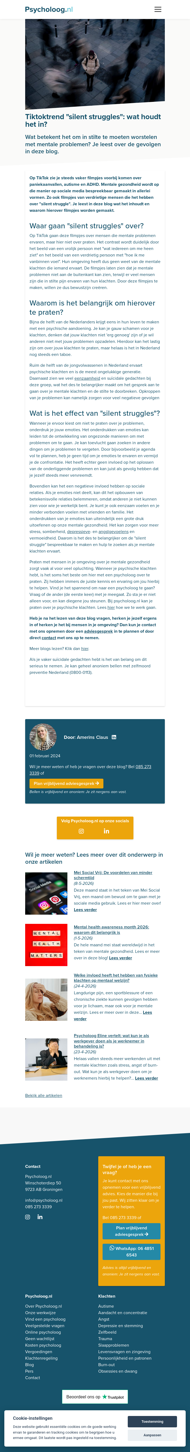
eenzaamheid (87, 378)
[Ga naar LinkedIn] (107, 832)
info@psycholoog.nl (44, 1200)
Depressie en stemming (120, 1326)
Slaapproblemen (113, 1345)
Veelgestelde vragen (44, 1326)
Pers (29, 1371)
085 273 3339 (38, 1207)
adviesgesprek (98, 631)
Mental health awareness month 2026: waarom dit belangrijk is (111, 929)
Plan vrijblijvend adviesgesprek (66, 783)
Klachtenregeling (41, 1358)
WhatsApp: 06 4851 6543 (132, 1251)
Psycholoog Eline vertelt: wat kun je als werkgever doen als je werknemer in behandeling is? (111, 1040)
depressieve (78, 531)
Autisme (106, 1306)
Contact (32, 1378)
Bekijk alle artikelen (43, 1095)
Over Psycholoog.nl (43, 1306)
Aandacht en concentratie (122, 1313)
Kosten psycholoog (43, 1345)
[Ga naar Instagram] (82, 832)
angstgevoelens (114, 531)
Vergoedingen (38, 1352)
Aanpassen (152, 1435)
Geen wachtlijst (39, 1339)
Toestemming (152, 1421)
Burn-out (106, 1365)
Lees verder (85, 910)
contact (49, 638)
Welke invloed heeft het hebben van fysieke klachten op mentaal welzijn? (116, 977)
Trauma (105, 1339)
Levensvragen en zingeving (124, 1352)
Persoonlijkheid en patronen (125, 1358)
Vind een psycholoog (45, 1319)
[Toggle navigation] (158, 9)
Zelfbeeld (107, 1332)
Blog (29, 1365)
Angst (103, 1319)
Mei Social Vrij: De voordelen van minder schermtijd (113, 875)
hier (111, 607)
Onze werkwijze (40, 1313)
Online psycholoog (43, 1332)
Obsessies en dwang (117, 1371)
